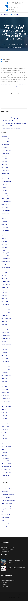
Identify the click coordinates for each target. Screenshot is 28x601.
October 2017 (5, 264)
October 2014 (5, 341)
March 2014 (5, 358)
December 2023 (6, 139)
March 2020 (5, 207)
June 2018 (4, 241)
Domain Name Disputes (8, 500)
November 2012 (6, 401)
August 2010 (5, 449)
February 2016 (5, 304)
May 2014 (4, 355)
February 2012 (5, 427)
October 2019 (5, 216)
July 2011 (4, 435)
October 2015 (5, 315)
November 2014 (6, 338)
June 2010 (4, 452)
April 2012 (4, 421)
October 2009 (6, 469)
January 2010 (5, 461)
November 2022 (6, 144)
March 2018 (5, 250)
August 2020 (5, 204)
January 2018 (5, 256)
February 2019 (5, 230)
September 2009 (6, 472)
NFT (3, 511)
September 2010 (6, 447)
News (8, 595)
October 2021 (5, 179)
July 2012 (4, 412)
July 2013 (4, 381)
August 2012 (5, 409)
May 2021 (4, 190)
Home (4, 44)
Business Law (5, 486)
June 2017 (4, 270)
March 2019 (5, 227)
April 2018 (4, 247)
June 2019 (4, 221)
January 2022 (5, 173)
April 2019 (4, 224)
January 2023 (5, 142)
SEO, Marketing (6, 517)
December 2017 (6, 258)
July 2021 (4, 184)
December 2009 (6, 464)
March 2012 (5, 424)
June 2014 (4, 352)
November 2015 (6, 313)
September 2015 (6, 318)
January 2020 (5, 213)
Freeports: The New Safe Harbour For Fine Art (14, 115)
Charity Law (5, 491)
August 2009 (5, 475)
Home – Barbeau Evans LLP (8, 580)
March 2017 (5, 278)
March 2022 (5, 167)
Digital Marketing (6, 497)
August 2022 (5, 153)
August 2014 (5, 347)
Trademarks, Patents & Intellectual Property (13, 523)
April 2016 (4, 298)
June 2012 (4, 415)
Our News (4, 582)
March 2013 (5, 389)
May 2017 (4, 273)
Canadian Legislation (7, 489)
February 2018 (5, 253)
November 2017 (6, 261)
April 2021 (4, 193)
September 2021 (6, 181)
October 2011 (5, 432)
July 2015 (4, 324)
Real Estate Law (6, 514)
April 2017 (4, 275)
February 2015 (5, 332)
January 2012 (5, 429)
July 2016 (4, 293)
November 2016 (6, 284)
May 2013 (4, 384)
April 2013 (4, 387)
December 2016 (6, 281)
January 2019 (5, 233)
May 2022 (4, 161)
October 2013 (5, 372)
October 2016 (5, 287)
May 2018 (4, 244)
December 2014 (6, 335)
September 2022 (6, 150)
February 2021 (5, 199)
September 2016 (6, 290)
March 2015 (5, 330)
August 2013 (5, 378)
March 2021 (5, 196)
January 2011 (5, 441)
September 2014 (6, 344)
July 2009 (4, 478)
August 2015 (5, 321)
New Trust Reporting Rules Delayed (12, 128)
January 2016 (5, 307)
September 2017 (6, 267)
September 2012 (6, 407)
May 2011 (4, 438)
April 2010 (4, 455)
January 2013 (5, 395)
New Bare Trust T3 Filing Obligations (12, 118)
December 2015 (6, 310)
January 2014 (5, 364)
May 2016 (4, 295)
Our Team (4, 584)
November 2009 (6, 466)
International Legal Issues (9, 93)
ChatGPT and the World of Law (11, 121)
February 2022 (6, 170)
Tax (17, 93)
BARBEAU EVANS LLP (15, 598)
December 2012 (6, 398)
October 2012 (5, 404)
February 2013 (5, 392)
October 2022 (5, 147)
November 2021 (6, 176)
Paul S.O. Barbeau (6, 61)
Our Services (5, 586)
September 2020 (6, 201)
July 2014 (4, 350)
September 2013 (6, 375)
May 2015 (4, 327)
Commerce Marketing (8, 494)
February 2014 (5, 361)
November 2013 (6, 370)
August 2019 (5, 218)
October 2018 (5, 236)
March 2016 (5, 301)
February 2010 (5, 458)
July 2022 (4, 156)
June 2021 (4, 187)
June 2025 (5, 136)
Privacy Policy (22, 595)
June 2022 (5, 159)
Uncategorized (23, 93)
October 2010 (5, 444)
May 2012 (4, 418)
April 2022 (4, 164)
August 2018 (5, 238)
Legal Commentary (7, 509)
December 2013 (6, 367)
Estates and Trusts (7, 503)
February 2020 (6, 210)
